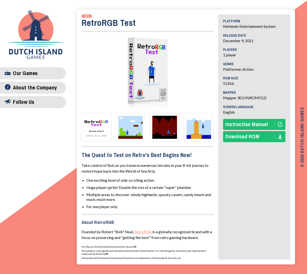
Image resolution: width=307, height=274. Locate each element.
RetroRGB (143, 231)
